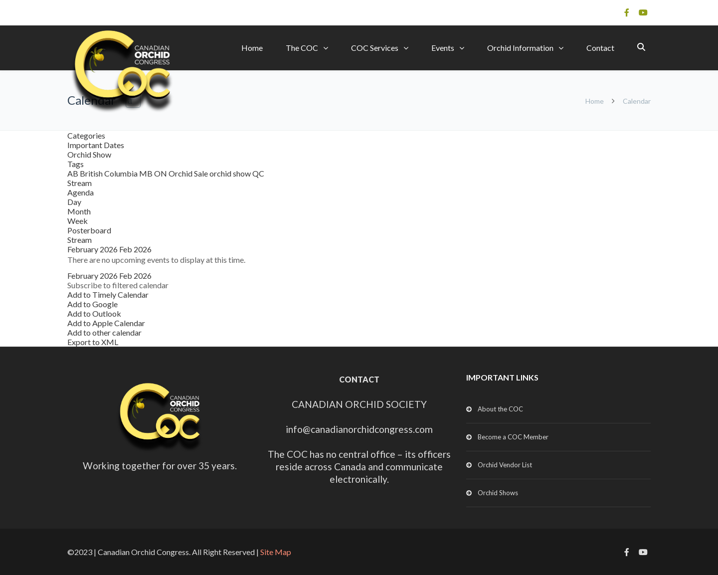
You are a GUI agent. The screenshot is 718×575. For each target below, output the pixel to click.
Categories (86, 135)
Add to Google (92, 304)
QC (258, 173)
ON (161, 173)
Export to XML (92, 342)
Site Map (275, 552)
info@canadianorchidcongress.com (359, 429)
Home (252, 47)
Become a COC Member (513, 437)
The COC (302, 47)
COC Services (374, 47)
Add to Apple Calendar (106, 323)
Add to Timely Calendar (108, 294)
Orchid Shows (498, 493)
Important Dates (95, 145)
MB (146, 173)
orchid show (230, 173)
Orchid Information (520, 47)
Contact (600, 47)
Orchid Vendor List (505, 465)
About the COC (500, 409)
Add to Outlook (94, 313)
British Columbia (109, 173)
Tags (75, 164)
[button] (118, 285)
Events (442, 47)
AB (73, 173)
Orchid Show (89, 154)
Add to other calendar (104, 332)
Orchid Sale (189, 173)
